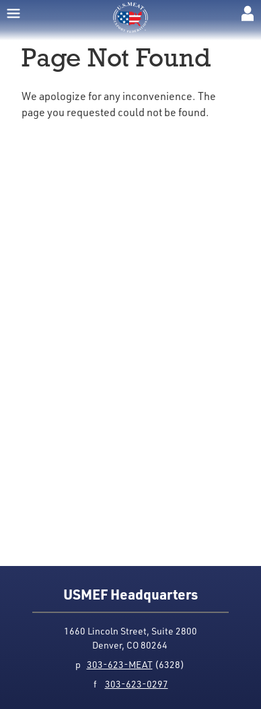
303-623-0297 (136, 684)
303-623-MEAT (120, 664)
